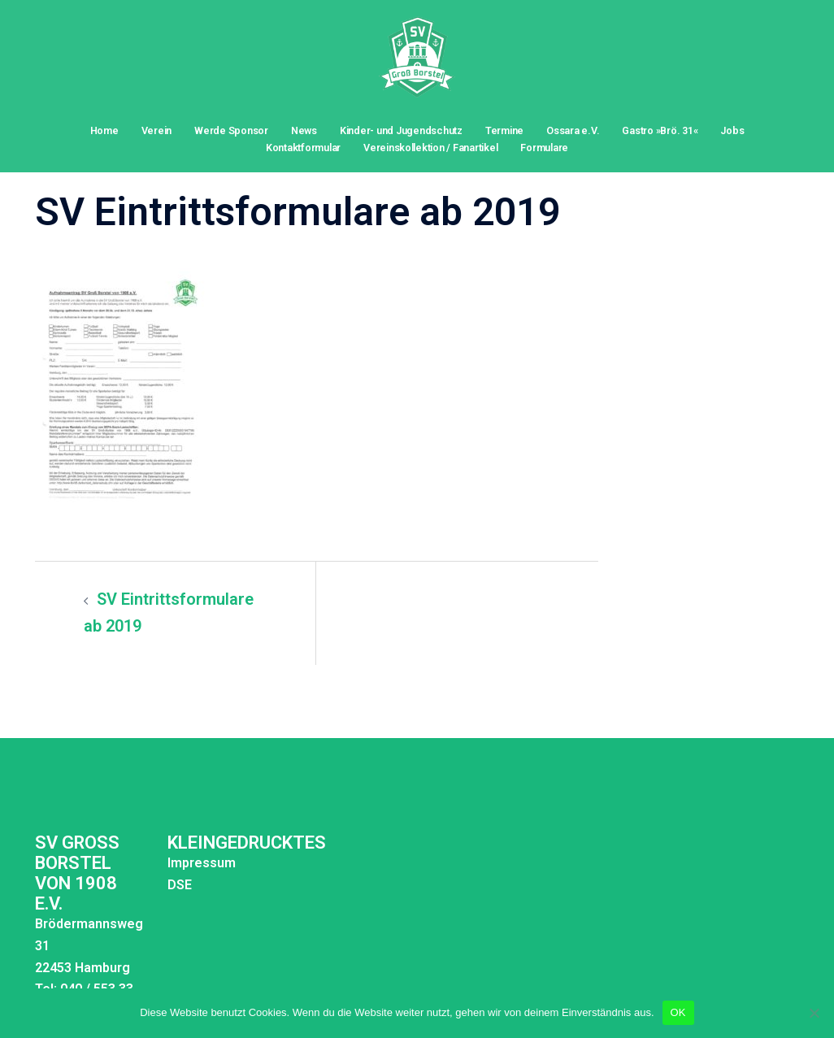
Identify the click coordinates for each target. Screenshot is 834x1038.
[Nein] (814, 1013)
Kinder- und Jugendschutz (401, 130)
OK (678, 1012)
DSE (179, 885)
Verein (156, 130)
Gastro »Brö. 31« (659, 130)
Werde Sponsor (231, 130)
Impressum (201, 863)
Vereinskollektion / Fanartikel (430, 147)
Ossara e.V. (572, 130)
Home (104, 130)
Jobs (732, 130)
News (304, 130)
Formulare (544, 147)
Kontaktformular (303, 147)
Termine (504, 130)
